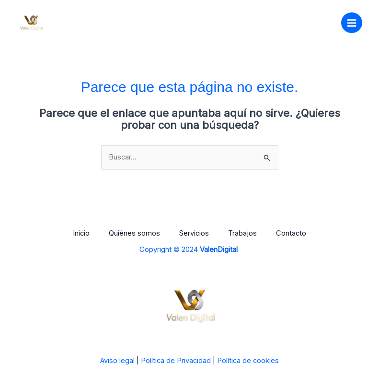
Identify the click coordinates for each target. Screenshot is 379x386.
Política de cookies (248, 360)
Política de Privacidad (176, 360)
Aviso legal (117, 360)
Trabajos (242, 233)
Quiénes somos (134, 233)
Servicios (194, 233)
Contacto (291, 233)
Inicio (81, 233)
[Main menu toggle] (351, 23)
